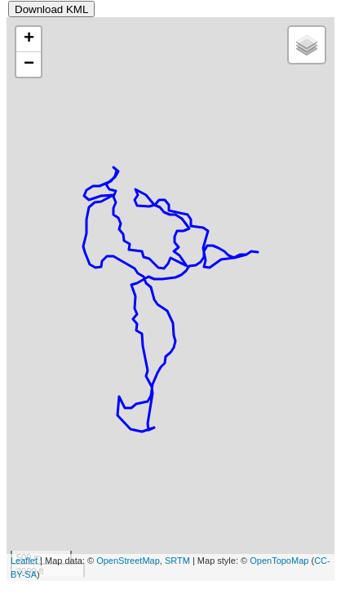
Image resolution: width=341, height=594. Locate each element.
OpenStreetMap (128, 560)
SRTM (177, 560)
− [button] (29, 64)
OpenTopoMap (279, 560)
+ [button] (29, 39)
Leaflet (24, 560)
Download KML (51, 9)
